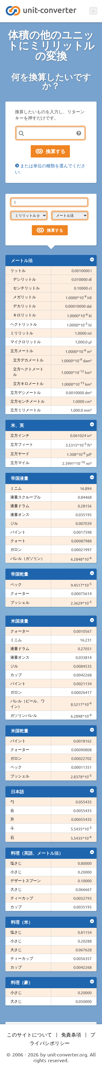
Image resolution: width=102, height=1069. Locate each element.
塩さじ (16, 862)
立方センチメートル (27, 401)
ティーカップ (21, 897)
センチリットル (26, 287)
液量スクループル (25, 496)
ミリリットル (21, 332)
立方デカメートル (28, 359)
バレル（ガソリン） (27, 558)
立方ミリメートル (25, 409)
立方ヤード (19, 453)
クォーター (19, 593)
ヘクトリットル (23, 324)
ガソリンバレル (23, 715)
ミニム (16, 488)
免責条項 (71, 1034)
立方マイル (19, 462)
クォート (18, 540)
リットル (18, 270)
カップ (16, 674)
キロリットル (24, 314)
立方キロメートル (28, 383)
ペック (16, 584)
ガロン (16, 549)
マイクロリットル (25, 341)
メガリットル (24, 296)
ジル (14, 523)
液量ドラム (19, 505)
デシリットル (24, 279)
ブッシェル (19, 602)
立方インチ (19, 435)
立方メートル (21, 350)
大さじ (16, 889)
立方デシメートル (25, 392)
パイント (18, 531)
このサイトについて (29, 1034)
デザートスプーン (25, 880)
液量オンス (19, 514)
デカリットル (24, 305)
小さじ (16, 871)
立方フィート (21, 444)
